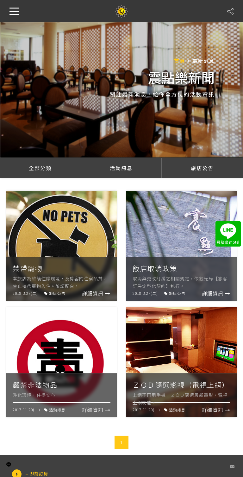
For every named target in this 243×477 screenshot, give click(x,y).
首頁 (179, 60)
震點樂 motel (228, 234)
